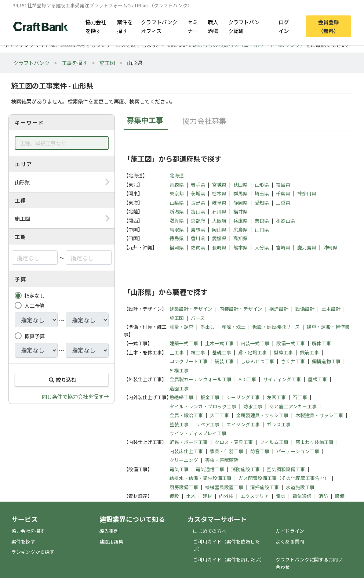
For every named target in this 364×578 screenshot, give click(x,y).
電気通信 (302, 495)
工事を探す (74, 62)
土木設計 (331, 308)
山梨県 (177, 202)
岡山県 (219, 229)
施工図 (107, 62)
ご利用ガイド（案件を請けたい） (229, 559)
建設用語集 (111, 541)
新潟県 (177, 211)
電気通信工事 (210, 469)
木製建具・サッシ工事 (319, 415)
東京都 (177, 193)
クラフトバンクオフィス (159, 26)
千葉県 (283, 193)
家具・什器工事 (226, 451)
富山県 (198, 211)
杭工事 (198, 352)
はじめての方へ (209, 530)
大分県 (262, 247)
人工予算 (34, 305)
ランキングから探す (32, 551)
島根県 (198, 229)
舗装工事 (224, 361)
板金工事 (209, 397)
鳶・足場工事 (252, 352)
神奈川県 (306, 193)
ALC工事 (247, 379)
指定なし (34, 295)
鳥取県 (177, 229)
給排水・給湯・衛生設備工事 (201, 477)
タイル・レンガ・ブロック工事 (203, 406)
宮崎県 (283, 247)
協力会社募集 (204, 120)
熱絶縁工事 (181, 397)
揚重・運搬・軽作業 (328, 326)
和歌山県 (285, 220)
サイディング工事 (282, 379)
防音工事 (259, 451)
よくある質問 (290, 541)
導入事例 (109, 530)
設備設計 (304, 308)
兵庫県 (240, 220)
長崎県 (219, 247)
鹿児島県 (306, 247)
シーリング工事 (243, 397)
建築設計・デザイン (191, 308)
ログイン (284, 26)
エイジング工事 (243, 424)
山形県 (262, 184)
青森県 (177, 184)
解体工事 (321, 343)
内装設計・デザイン (240, 308)
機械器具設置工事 (224, 487)
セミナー (193, 26)
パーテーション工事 (297, 451)
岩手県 (198, 184)
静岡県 (240, 202)
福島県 (283, 184)
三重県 (283, 202)
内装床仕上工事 (186, 451)
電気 (280, 495)
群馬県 (240, 193)
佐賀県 (198, 247)
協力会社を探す (95, 26)
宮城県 (219, 184)
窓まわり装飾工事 (314, 441)
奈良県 (262, 220)
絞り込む (61, 379)
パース (198, 317)
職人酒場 (213, 26)
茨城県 (198, 193)
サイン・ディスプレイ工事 (198, 433)
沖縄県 (330, 247)
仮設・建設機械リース (276, 326)
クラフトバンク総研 (243, 26)
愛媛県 (219, 238)
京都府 (198, 220)
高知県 (240, 238)
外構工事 (179, 370)
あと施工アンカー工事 (293, 406)
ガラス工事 (279, 424)
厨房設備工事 (184, 487)
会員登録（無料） (328, 26)
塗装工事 (179, 424)
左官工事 (276, 397)
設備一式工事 (290, 343)
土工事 (177, 352)
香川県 (198, 238)
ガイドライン (290, 530)
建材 (207, 495)
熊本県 (240, 247)
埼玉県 (262, 193)
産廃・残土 (233, 326)
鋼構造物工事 (326, 361)
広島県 (240, 229)
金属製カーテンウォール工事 (201, 379)
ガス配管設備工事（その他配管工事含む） (284, 477)
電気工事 (179, 469)
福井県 (240, 211)
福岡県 (177, 247)
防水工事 (252, 406)
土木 (191, 495)
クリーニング (184, 459)
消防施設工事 (245, 469)
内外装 (226, 495)
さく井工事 (293, 361)
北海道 (177, 175)
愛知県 (262, 202)
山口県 (262, 229)
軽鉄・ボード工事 (189, 441)
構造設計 (278, 308)
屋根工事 (317, 379)
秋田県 (240, 184)
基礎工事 (221, 352)
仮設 (174, 495)
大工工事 (219, 415)
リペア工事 (207, 424)
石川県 (219, 211)
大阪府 (219, 220)
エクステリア (254, 495)
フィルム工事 (274, 441)
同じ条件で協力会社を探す (72, 396)
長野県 (198, 202)
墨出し (207, 326)
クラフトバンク (31, 62)
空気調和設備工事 (286, 469)
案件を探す (124, 26)
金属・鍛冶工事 (186, 415)
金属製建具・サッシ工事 (262, 415)
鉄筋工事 (309, 352)
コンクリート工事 (189, 361)
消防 (323, 495)
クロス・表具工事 (234, 441)
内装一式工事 (255, 343)
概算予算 (34, 336)
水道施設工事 (300, 487)
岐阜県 (219, 202)
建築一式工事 (184, 343)
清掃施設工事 (264, 487)
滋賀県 (177, 220)
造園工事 (179, 388)
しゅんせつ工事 (257, 361)
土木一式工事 (219, 343)
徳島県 (177, 238)
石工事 (300, 397)
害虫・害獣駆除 (222, 459)
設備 (340, 495)
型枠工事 (283, 352)
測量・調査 (181, 326)
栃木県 (219, 193)
